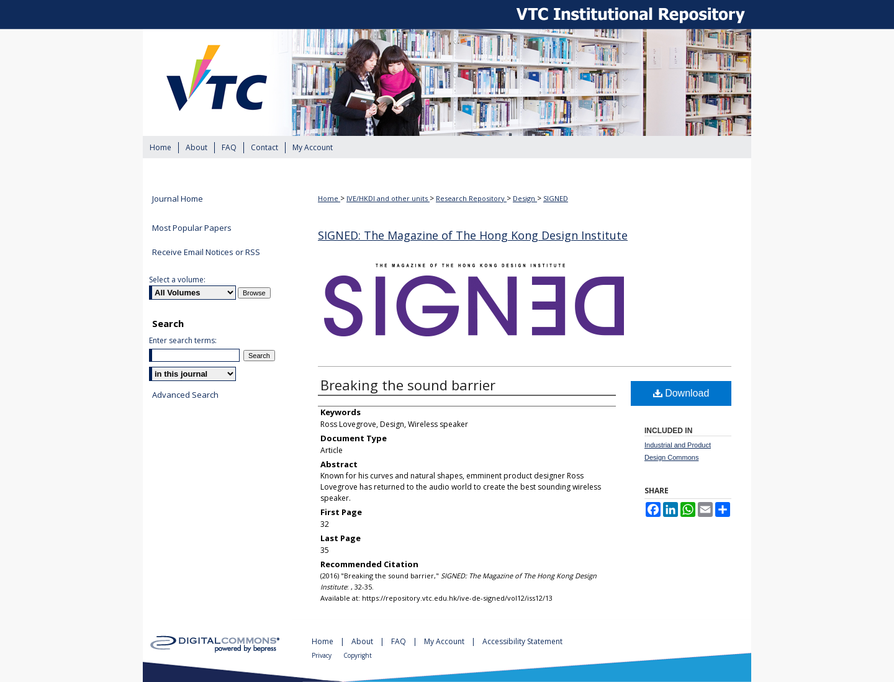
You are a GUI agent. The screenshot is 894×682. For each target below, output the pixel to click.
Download (681, 393)
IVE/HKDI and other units (388, 198)
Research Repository (471, 198)
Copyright (357, 655)
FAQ (399, 641)
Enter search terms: (183, 340)
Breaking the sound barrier (407, 384)
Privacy (322, 655)
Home (329, 198)
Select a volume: (177, 279)
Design (525, 198)
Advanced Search (185, 394)
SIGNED (555, 198)
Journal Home (177, 199)
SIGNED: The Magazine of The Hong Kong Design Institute (473, 235)
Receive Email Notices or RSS (206, 252)
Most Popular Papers (192, 227)
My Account (445, 641)
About (363, 641)
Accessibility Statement (522, 641)
